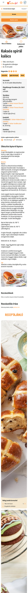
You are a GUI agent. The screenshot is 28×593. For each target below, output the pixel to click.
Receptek (24, 9)
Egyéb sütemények (14, 75)
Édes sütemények (6, 140)
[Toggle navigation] (3, 2)
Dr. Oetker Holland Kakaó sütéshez (14, 120)
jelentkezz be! (16, 307)
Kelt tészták (17, 140)
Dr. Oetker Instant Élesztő (15, 103)
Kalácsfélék (4, 75)
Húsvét (22, 75)
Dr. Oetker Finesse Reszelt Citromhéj (13, 108)
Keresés (14, 14)
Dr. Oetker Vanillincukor (15, 124)
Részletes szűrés (14, 20)
